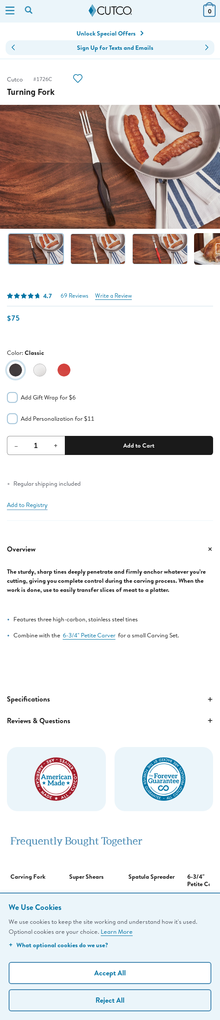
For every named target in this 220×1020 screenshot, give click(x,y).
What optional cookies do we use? (58, 945)
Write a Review (113, 295)
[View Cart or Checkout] (209, 14)
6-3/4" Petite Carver (89, 635)
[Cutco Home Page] (110, 10)
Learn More (117, 931)
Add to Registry (27, 505)
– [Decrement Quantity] (16, 445)
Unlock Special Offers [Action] (110, 33)
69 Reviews (74, 295)
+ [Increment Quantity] (56, 445)
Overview (110, 549)
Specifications (110, 699)
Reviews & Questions (110, 720)
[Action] (78, 79)
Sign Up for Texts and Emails (115, 48)
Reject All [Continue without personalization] (110, 1000)
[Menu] (10, 11)
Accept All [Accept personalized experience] (110, 973)
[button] (13, 47)
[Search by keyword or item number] (29, 11)
